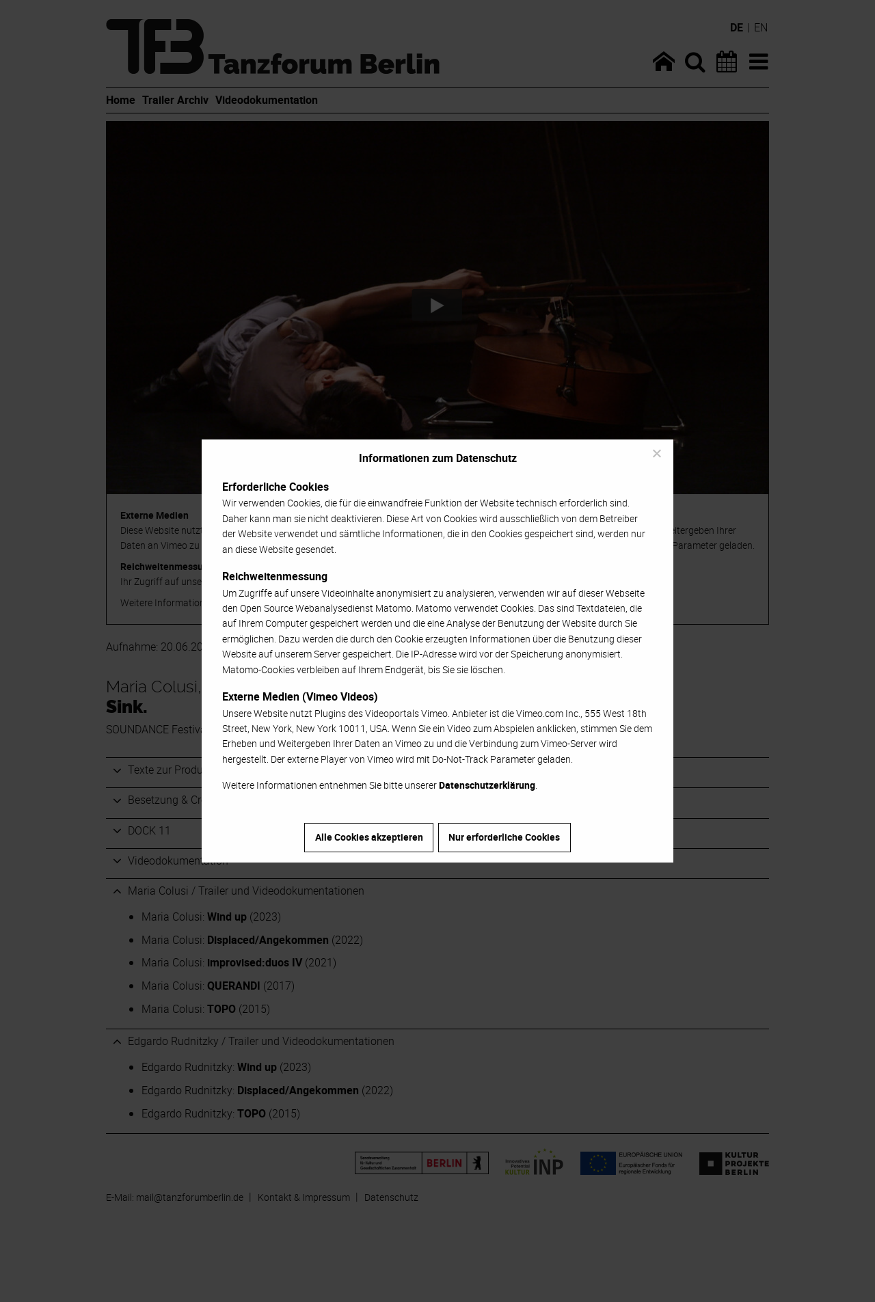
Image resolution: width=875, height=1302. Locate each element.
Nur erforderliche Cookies (504, 836)
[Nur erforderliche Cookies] (656, 453)
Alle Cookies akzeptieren (369, 836)
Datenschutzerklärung (487, 784)
